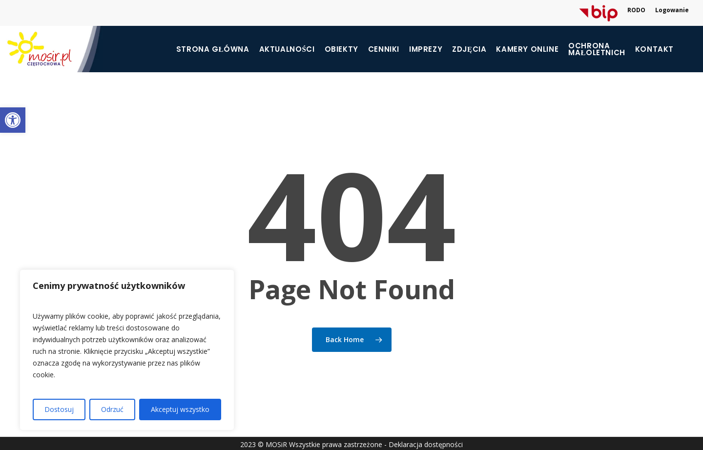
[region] (127, 349)
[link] (12, 120)
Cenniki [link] (383, 49)
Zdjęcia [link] (469, 49)
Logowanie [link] (672, 10)
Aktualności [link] (287, 49)
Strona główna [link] (212, 49)
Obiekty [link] (341, 49)
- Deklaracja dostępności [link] (423, 444)
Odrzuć (112, 409)
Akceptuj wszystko (180, 409)
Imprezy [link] (425, 49)
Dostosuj (59, 409)
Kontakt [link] (654, 49)
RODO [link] (636, 10)
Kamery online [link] (527, 49)
